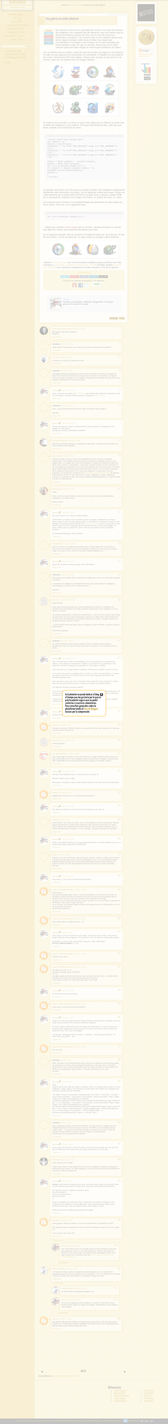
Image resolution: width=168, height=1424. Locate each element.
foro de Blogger (91, 709)
